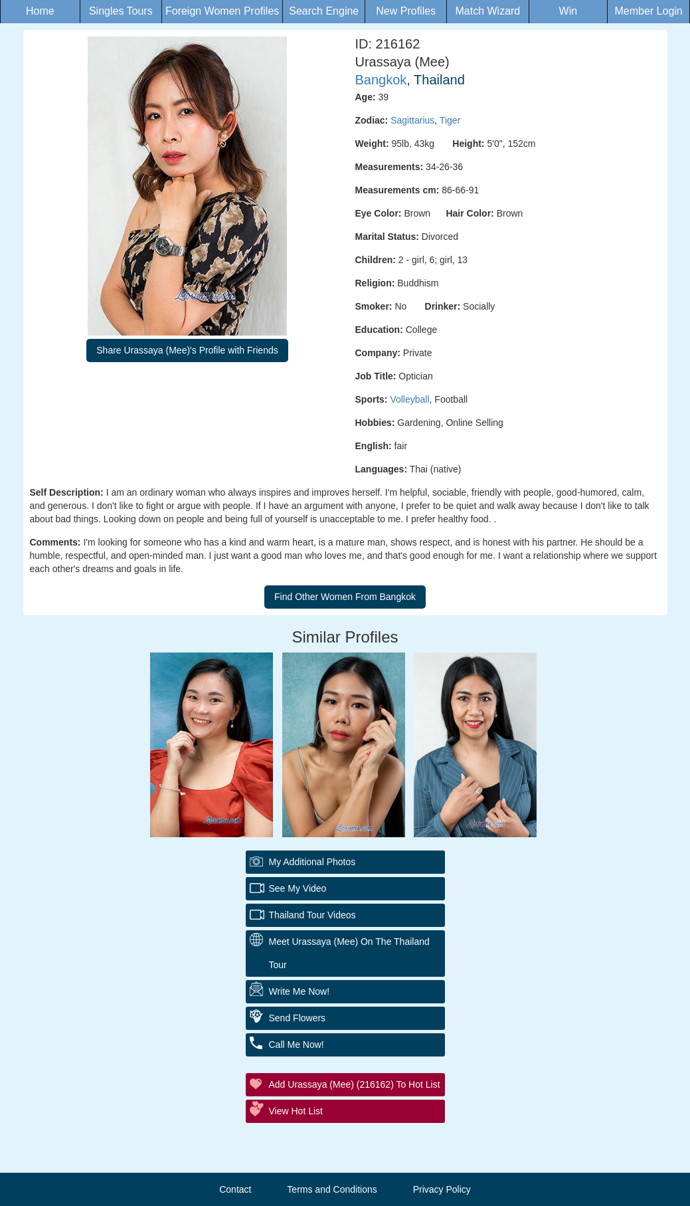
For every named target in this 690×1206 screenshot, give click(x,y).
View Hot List (296, 1111)
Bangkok (381, 79)
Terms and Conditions (332, 1189)
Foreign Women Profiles (222, 11)
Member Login (648, 11)
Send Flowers (297, 1018)
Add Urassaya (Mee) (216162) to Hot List (354, 1084)
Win (568, 11)
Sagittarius (412, 120)
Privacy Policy (442, 1189)
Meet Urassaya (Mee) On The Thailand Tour (349, 953)
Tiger (450, 120)
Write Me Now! (299, 991)
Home (40, 11)
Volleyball (409, 399)
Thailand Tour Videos (312, 915)
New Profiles (406, 11)
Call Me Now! (296, 1044)
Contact (235, 1189)
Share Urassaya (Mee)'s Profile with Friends (187, 350)
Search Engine (324, 11)
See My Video (298, 888)
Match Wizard (487, 11)
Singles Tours (121, 11)
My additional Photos (312, 861)
